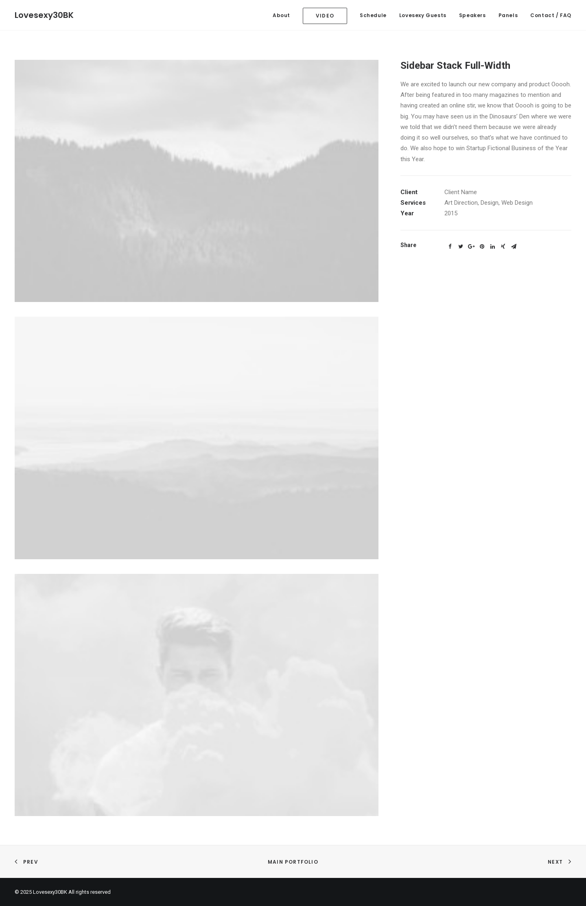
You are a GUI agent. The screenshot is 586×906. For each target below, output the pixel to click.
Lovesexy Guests (422, 15)
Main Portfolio (293, 861)
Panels (508, 15)
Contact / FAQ (550, 15)
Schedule (373, 15)
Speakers (472, 15)
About (281, 15)
